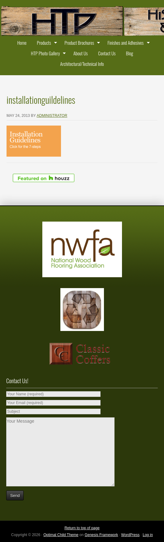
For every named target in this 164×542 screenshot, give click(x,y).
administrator (52, 115)
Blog (129, 53)
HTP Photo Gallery (47, 54)
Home (21, 42)
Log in (148, 535)
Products (45, 43)
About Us (80, 53)
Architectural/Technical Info (82, 63)
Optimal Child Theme (60, 535)
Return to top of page (82, 528)
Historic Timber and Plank (82, 21)
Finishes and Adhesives (127, 43)
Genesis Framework (101, 535)
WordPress (130, 535)
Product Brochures (81, 43)
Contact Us (106, 53)
